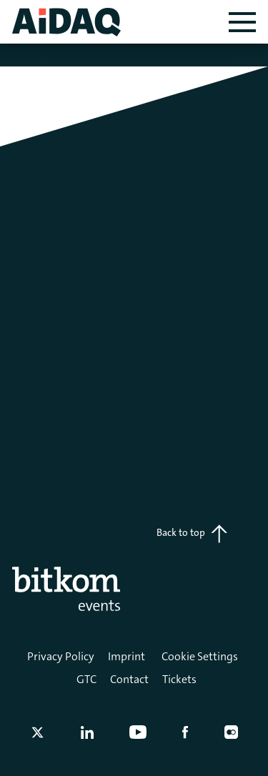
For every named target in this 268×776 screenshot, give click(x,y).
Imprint (126, 656)
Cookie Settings (200, 656)
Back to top (192, 533)
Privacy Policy (60, 656)
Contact (129, 679)
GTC (86, 679)
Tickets (179, 679)
